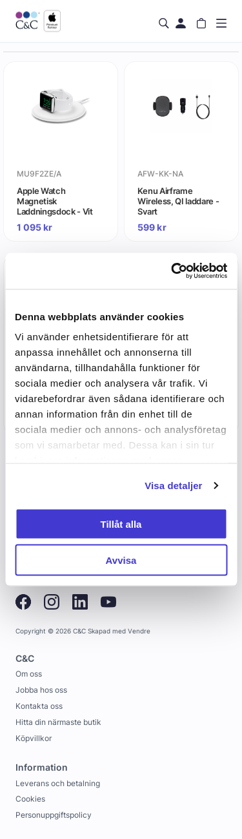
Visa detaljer (173, 485)
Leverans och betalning (57, 783)
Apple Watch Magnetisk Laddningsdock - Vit (55, 201)
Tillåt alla (121, 523)
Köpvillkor (33, 738)
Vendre (139, 631)
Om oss (28, 674)
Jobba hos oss (41, 690)
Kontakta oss (39, 706)
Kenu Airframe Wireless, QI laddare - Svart (178, 201)
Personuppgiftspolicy (53, 815)
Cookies (30, 799)
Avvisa (121, 560)
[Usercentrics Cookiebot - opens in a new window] (172, 271)
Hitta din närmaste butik (58, 722)
